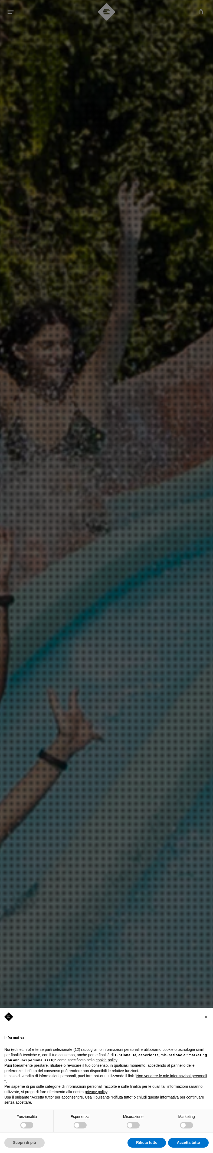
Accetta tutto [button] (188, 1142)
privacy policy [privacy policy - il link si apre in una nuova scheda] (96, 1092)
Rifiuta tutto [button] (147, 1142)
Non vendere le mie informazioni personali (171, 1076)
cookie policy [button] (106, 1060)
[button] (206, 1017)
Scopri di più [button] (24, 1142)
